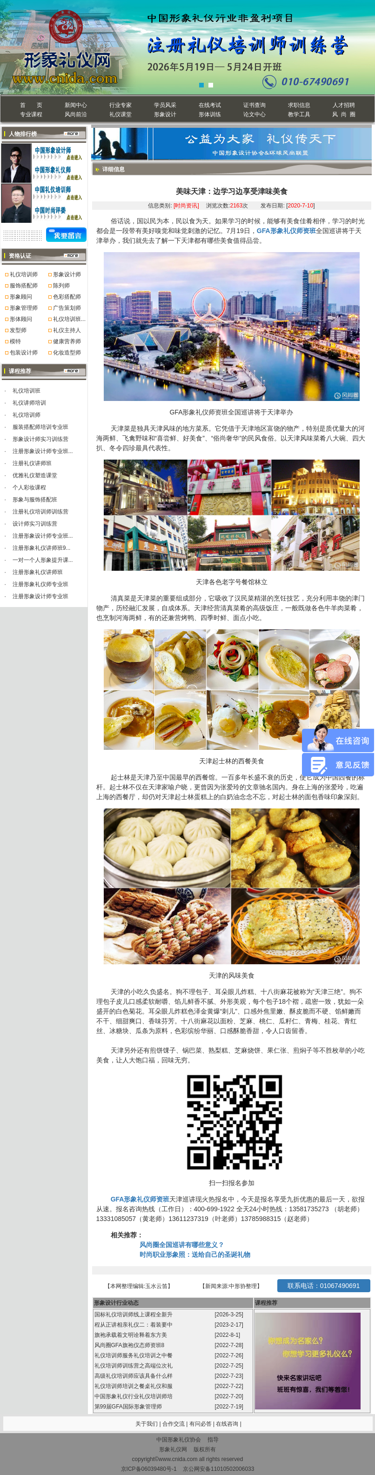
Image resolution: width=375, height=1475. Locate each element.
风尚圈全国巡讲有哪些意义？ (182, 1244)
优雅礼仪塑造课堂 (35, 475)
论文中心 (254, 114)
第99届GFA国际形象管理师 (129, 1406)
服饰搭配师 (24, 285)
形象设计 (165, 114)
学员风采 (165, 105)
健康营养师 (67, 341)
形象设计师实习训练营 (40, 439)
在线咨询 (228, 1424)
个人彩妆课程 (29, 487)
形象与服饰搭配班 (35, 499)
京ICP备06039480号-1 (149, 1469)
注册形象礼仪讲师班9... (42, 548)
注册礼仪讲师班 (32, 463)
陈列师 (61, 285)
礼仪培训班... (69, 319)
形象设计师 (67, 274)
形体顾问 (21, 319)
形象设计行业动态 (116, 1303)
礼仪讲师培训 (29, 403)
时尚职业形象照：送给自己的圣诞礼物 (195, 1254)
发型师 (18, 330)
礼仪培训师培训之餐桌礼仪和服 (134, 1386)
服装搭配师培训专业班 (40, 427)
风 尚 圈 (343, 114)
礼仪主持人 (67, 330)
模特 (15, 341)
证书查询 (254, 105)
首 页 (31, 105)
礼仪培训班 (26, 390)
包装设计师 (24, 352)
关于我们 (146, 1424)
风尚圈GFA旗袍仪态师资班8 (130, 1345)
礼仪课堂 (120, 114)
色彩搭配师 (67, 297)
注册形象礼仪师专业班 (40, 584)
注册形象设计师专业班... (43, 451)
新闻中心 (76, 105)
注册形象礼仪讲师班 (38, 572)
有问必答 (201, 1424)
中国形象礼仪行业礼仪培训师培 (134, 1396)
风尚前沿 (76, 114)
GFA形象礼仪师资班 (286, 230)
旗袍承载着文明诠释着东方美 (130, 1335)
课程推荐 (266, 1303)
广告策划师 (67, 308)
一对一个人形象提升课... (43, 560)
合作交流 (174, 1424)
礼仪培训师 (24, 274)
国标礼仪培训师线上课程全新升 (134, 1314)
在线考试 (210, 105)
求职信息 (299, 105)
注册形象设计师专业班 (40, 596)
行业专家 (120, 105)
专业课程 (31, 114)
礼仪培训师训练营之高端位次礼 (134, 1365)
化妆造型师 (67, 352)
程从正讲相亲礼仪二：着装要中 (134, 1324)
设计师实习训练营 (35, 524)
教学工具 (299, 114)
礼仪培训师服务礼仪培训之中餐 (134, 1355)
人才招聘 (344, 105)
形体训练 (210, 114)
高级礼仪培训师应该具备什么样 (134, 1376)
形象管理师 (24, 308)
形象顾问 (21, 297)
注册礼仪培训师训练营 (40, 511)
